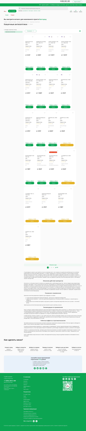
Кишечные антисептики (35, 21)
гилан (39, 10)
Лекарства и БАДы (12, 21)
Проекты (55, 4)
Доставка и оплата (77, 4)
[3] (51, 267)
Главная (5, 21)
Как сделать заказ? (68, 4)
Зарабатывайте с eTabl (47, 4)
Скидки (12, 15)
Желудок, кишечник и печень (23, 21)
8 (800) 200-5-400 (65, 1)
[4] (53, 267)
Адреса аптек (60, 4)
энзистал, (35, 10)
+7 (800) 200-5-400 (10, 381)
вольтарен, (30, 10)
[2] (49, 267)
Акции (6, 15)
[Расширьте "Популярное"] (30, 31)
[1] (48, 267)
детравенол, (25, 10)
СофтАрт (18, 425)
